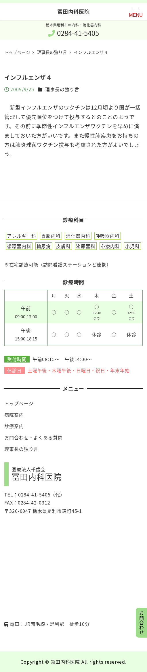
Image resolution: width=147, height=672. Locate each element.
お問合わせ (141, 623)
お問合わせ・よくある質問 (33, 437)
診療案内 (14, 425)
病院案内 (14, 414)
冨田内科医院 (73, 11)
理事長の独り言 (62, 89)
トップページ (18, 403)
